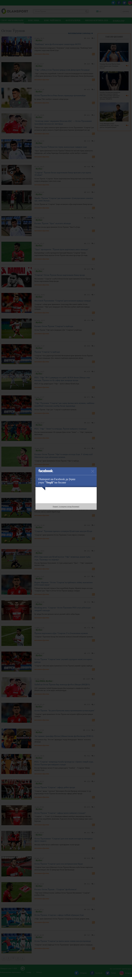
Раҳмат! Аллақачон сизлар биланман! (66, 507)
